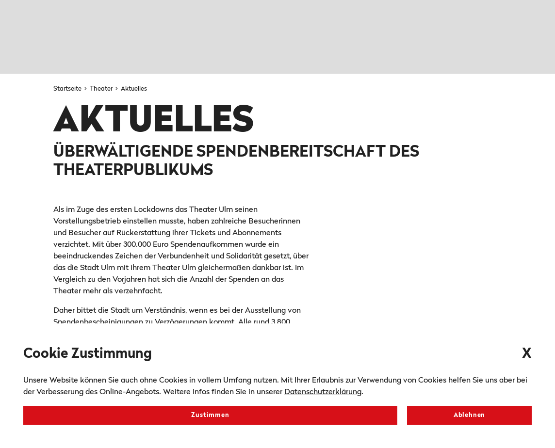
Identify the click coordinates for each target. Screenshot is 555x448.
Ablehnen (469, 415)
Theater (102, 89)
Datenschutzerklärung (322, 392)
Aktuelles (134, 89)
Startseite (68, 89)
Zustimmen (210, 415)
